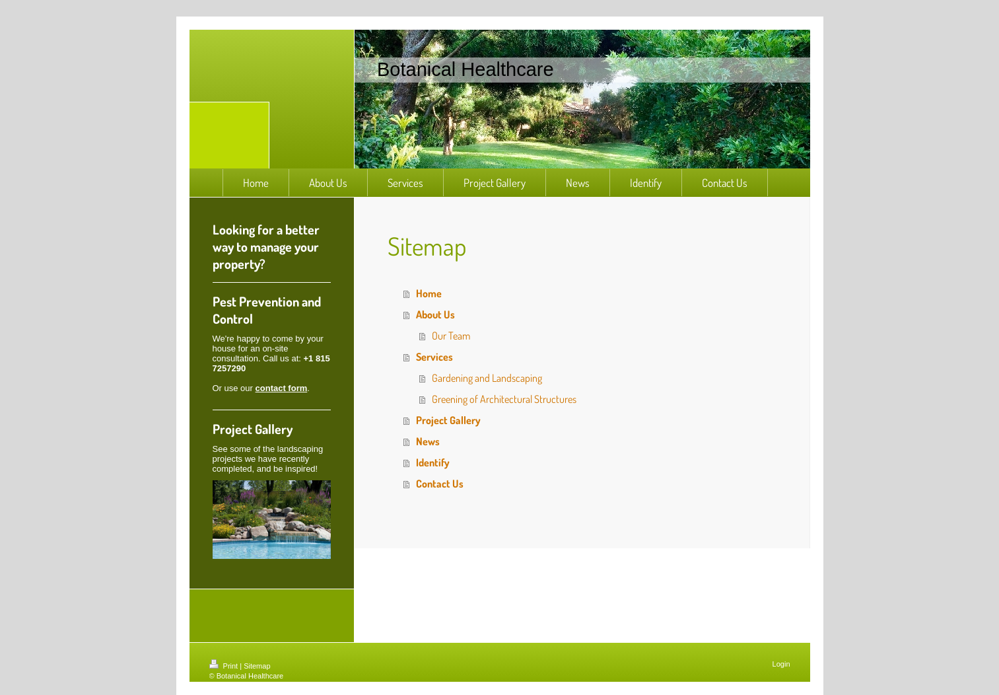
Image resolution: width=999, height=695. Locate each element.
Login (781, 664)
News (428, 441)
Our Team (451, 335)
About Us (435, 314)
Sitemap (257, 666)
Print (224, 666)
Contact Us (440, 483)
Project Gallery (448, 420)
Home (429, 293)
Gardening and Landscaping (487, 377)
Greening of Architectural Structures (504, 399)
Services (434, 356)
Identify (433, 462)
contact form (282, 388)
